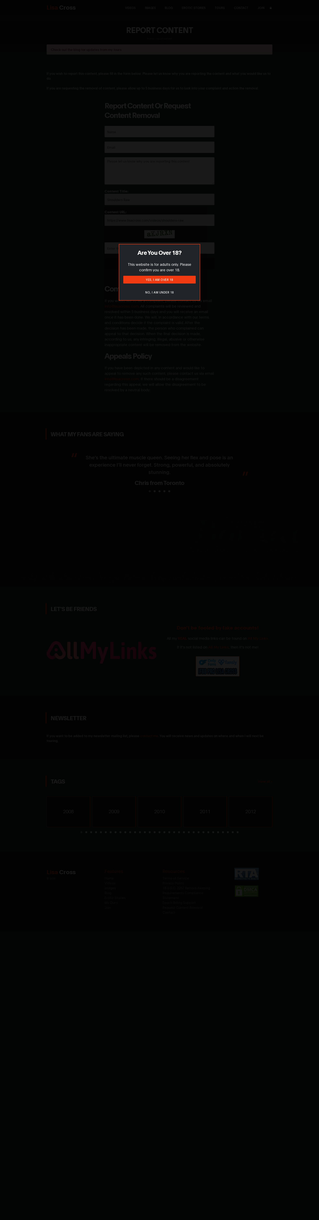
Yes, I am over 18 (159, 279)
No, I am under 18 (159, 292)
